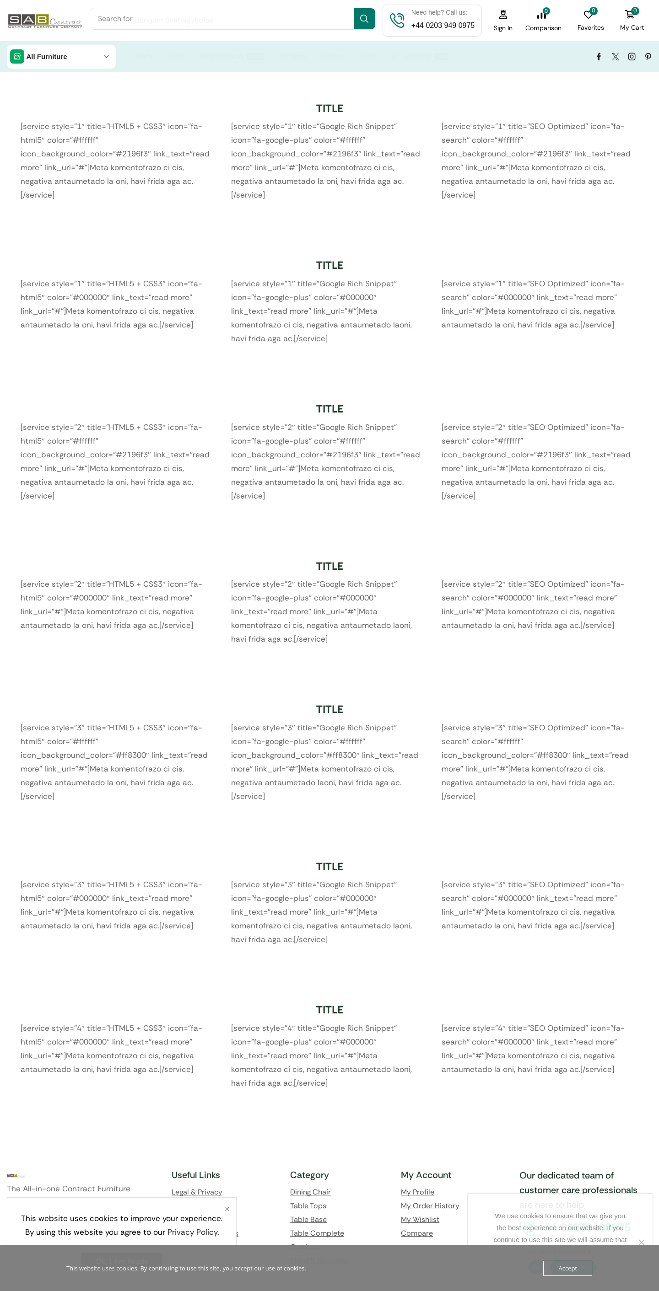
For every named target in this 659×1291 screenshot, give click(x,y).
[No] (641, 1242)
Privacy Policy (192, 1232)
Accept (567, 1268)
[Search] (364, 18)
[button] (503, 21)
